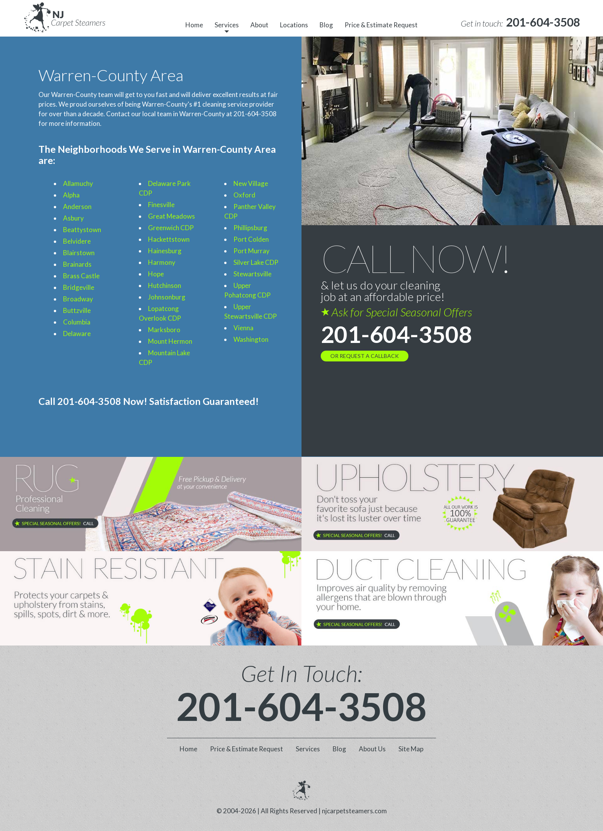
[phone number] (543, 22)
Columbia (76, 322)
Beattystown (82, 230)
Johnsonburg (166, 297)
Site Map (410, 749)
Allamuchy (78, 183)
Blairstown (79, 253)
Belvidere (77, 241)
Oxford (244, 195)
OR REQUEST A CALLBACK (364, 356)
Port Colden (251, 239)
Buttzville (77, 310)
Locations (294, 25)
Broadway (78, 299)
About (259, 25)
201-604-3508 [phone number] (396, 334)
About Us (372, 749)
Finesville (161, 205)
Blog (326, 25)
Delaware (77, 333)
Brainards (77, 264)
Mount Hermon (170, 341)
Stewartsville (252, 274)
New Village (250, 183)
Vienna (243, 328)
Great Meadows (171, 216)
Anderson (77, 206)
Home (194, 25)
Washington (250, 339)
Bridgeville (78, 287)
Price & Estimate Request (381, 25)
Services (227, 25)
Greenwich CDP (171, 228)
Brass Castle (81, 276)
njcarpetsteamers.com (354, 811)
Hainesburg (165, 251)
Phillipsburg (250, 228)
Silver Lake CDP (255, 262)
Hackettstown (169, 239)
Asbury (73, 218)
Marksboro (164, 330)
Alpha (71, 195)
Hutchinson (164, 285)
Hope (156, 274)
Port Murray (251, 251)
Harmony (161, 262)
